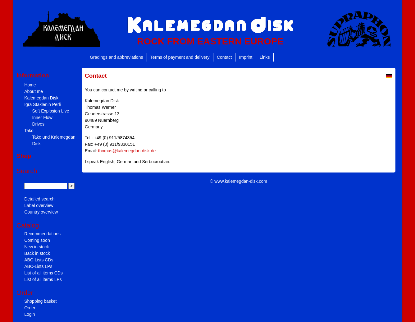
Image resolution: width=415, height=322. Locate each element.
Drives (38, 124)
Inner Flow (42, 117)
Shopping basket (40, 301)
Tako (29, 130)
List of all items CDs (43, 272)
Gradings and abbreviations (116, 57)
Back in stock (37, 253)
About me (33, 91)
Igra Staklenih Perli (42, 104)
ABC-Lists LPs (38, 266)
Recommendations (42, 233)
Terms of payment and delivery (180, 57)
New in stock (36, 246)
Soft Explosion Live (50, 110)
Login (29, 314)
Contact (224, 57)
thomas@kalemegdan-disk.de (127, 150)
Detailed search (39, 198)
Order (29, 307)
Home (30, 84)
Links (265, 57)
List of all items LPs (43, 279)
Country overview (41, 211)
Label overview (38, 205)
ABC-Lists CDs (38, 259)
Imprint (246, 57)
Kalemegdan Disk (41, 97)
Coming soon (37, 240)
